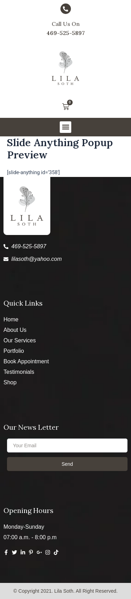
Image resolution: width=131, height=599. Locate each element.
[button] (65, 127)
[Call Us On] (65, 8)
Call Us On (66, 23)
